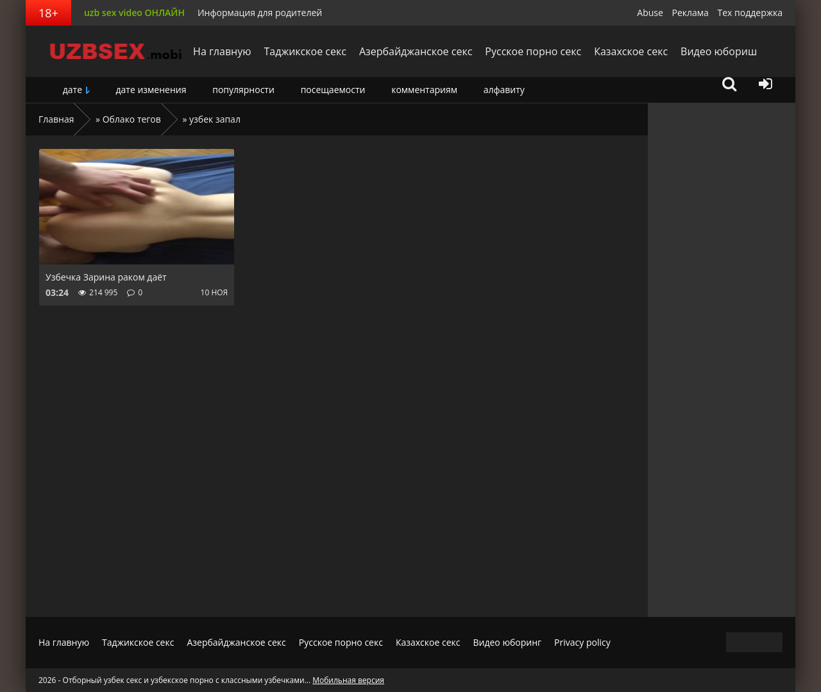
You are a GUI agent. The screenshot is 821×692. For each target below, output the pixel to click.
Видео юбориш (718, 51)
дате (72, 89)
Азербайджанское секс (415, 51)
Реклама (690, 12)
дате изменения (150, 89)
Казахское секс (630, 51)
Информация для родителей (260, 12)
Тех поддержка (750, 12)
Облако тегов (132, 119)
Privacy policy (582, 642)
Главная (56, 119)
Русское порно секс (532, 51)
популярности (243, 89)
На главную (221, 51)
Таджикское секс (304, 51)
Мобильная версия (348, 680)
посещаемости (333, 89)
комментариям (424, 89)
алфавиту (504, 89)
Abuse (650, 12)
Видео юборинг (507, 642)
